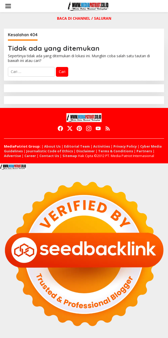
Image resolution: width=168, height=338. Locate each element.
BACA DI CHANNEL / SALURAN (84, 18)
